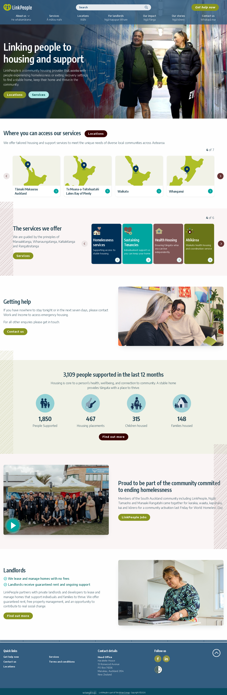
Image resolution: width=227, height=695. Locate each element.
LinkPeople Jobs (134, 517)
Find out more (113, 436)
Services (38, 94)
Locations (14, 94)
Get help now (205, 7)
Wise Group (124, 692)
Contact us (15, 331)
